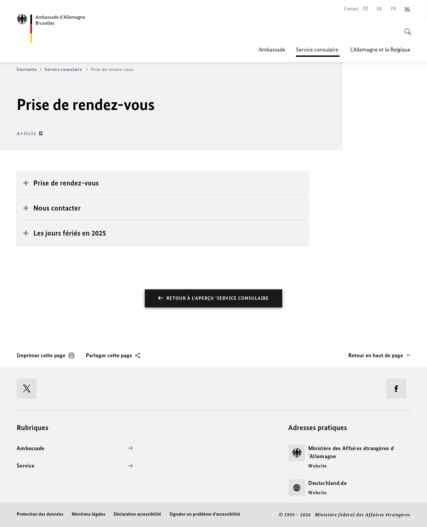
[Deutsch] (379, 9)
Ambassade (272, 49)
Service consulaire (318, 49)
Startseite (29, 70)
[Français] (393, 9)
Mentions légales (88, 514)
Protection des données (40, 514)
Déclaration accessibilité (137, 514)
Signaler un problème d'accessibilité (204, 514)
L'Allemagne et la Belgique (380, 49)
